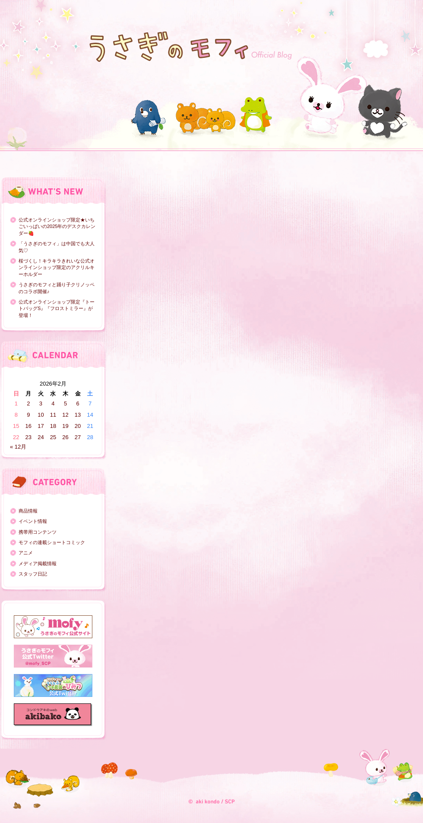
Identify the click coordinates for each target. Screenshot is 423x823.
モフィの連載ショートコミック (52, 542)
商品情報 (28, 510)
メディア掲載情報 (38, 563)
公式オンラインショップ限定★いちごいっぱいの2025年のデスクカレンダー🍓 (57, 226)
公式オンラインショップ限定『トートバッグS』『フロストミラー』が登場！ (57, 308)
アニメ (26, 552)
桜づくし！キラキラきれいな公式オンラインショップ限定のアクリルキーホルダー (57, 267)
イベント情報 (33, 521)
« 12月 (18, 446)
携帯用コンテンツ (38, 532)
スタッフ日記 (33, 573)
